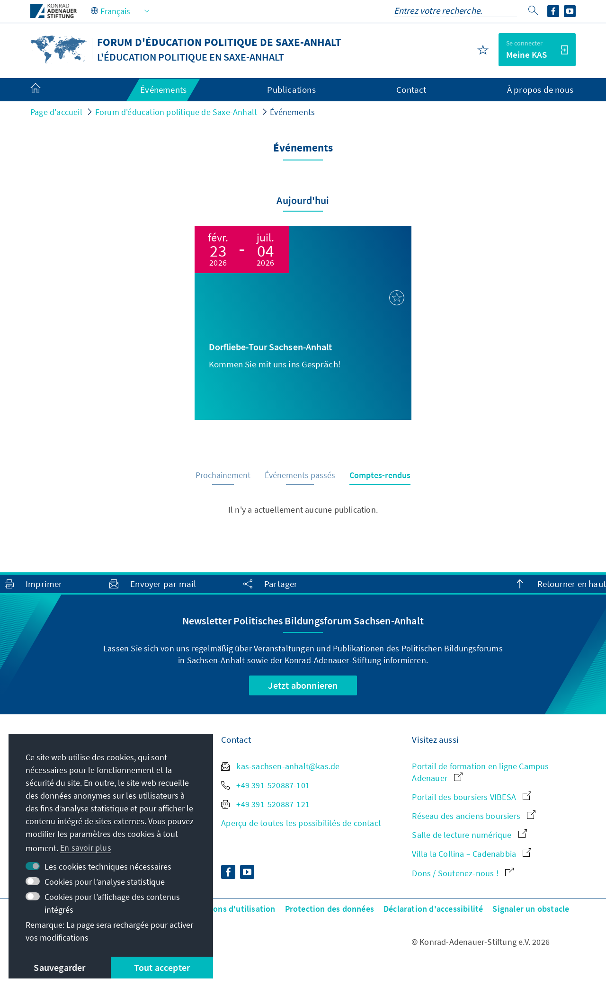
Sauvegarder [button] (59, 967)
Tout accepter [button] (162, 967)
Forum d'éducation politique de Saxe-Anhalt (176, 112)
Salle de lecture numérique (469, 834)
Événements (292, 112)
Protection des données (329, 908)
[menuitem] (45, 90)
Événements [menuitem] (163, 89)
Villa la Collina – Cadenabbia (471, 853)
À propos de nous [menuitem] (540, 89)
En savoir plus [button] (85, 847)
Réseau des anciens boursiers (473, 815)
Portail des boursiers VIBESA (471, 796)
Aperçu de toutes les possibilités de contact (301, 823)
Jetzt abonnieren (303, 685)
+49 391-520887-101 (265, 785)
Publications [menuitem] (291, 89)
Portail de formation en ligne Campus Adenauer (480, 772)
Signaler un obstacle (530, 908)
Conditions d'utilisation (231, 908)
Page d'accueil (56, 112)
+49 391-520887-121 (265, 804)
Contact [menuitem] (411, 89)
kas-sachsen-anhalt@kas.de (280, 766)
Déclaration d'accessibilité (433, 908)
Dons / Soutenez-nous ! (463, 873)
